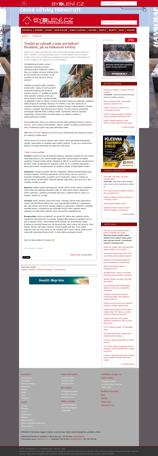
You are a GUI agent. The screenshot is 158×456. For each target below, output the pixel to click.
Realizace (25, 398)
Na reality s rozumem (69, 394)
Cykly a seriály (107, 378)
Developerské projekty (69, 391)
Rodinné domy (26, 378)
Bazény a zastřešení (68, 405)
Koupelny (24, 409)
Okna (23, 395)
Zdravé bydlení (26, 426)
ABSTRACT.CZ (108, 405)
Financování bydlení (69, 374)
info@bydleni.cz (78, 436)
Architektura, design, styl (111, 374)
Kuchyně (24, 406)
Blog (103, 395)
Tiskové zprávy (59, 270)
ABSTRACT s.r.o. (43, 439)
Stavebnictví (26, 374)
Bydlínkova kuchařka (109, 391)
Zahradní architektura (69, 408)
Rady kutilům (66, 410)
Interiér (24, 402)
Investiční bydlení (67, 378)
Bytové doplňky (27, 420)
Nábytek (24, 417)
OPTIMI (36, 133)
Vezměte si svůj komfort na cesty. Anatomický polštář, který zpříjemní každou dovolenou (116, 296)
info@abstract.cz (76, 439)
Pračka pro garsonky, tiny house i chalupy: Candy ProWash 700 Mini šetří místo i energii (119, 357)
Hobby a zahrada (68, 401)
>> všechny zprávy (128, 364)
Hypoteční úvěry (67, 381)
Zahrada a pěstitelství (45, 270)
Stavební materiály (28, 384)
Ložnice (24, 411)
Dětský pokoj (26, 414)
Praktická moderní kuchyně (111, 384)
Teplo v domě (106, 387)
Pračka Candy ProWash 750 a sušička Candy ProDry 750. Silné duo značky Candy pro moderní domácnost (118, 312)
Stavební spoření (67, 384)
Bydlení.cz (25, 36)
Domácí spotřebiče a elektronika (33, 423)
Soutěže (104, 398)
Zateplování (25, 386)
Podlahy (24, 389)
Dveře (23, 392)
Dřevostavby (26, 381)
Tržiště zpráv (75, 255)
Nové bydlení (66, 388)
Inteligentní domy (67, 397)
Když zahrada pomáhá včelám (115, 204)
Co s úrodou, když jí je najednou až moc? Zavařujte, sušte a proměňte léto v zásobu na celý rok (119, 348)
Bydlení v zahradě (28, 270)
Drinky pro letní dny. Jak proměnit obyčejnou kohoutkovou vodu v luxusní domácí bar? (118, 320)
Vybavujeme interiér (108, 381)
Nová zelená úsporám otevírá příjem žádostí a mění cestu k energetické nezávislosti (117, 288)
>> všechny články (128, 127)
